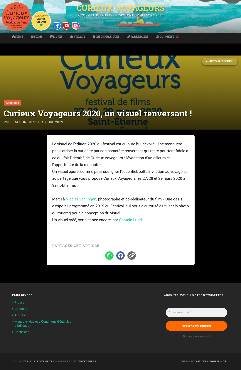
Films (37, 36)
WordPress (87, 361)
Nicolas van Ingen (81, 199)
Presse (19, 302)
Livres (56, 36)
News (17, 36)
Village (77, 36)
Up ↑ (226, 361)
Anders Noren (207, 361)
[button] (178, 37)
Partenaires (138, 36)
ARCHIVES (22, 315)
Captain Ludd (130, 220)
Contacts (21, 309)
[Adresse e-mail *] (196, 312)
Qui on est (165, 36)
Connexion (22, 332)
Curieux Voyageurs (120, 8)
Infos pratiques (106, 36)
